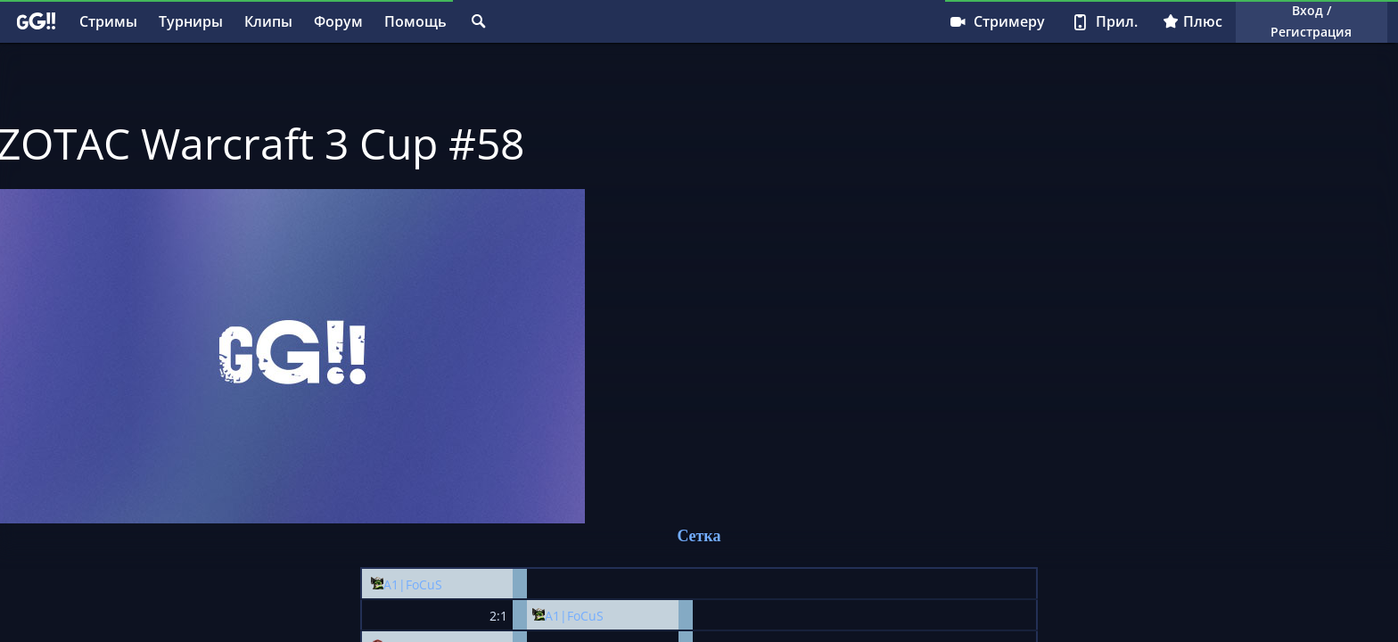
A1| (394, 584)
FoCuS (424, 584)
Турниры (191, 21)
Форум (338, 21)
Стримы (108, 21)
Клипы (268, 21)
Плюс (1192, 21)
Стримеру (996, 21)
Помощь (415, 21)
